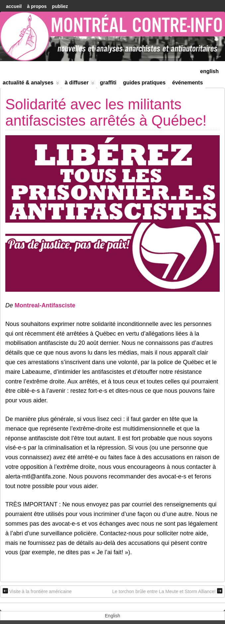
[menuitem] (209, 70)
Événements (187, 82)
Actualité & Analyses (31, 84)
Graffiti (108, 82)
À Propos (36, 6)
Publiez (60, 6)
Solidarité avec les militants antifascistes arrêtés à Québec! (106, 112)
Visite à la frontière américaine (37, 591)
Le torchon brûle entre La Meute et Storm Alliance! (167, 591)
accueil (14, 6)
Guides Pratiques (144, 82)
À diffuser (79, 84)
